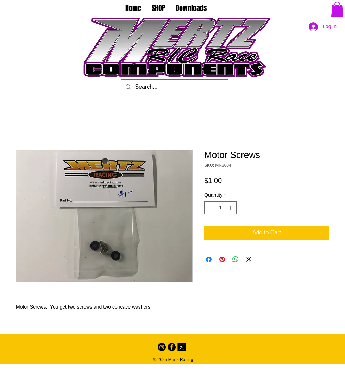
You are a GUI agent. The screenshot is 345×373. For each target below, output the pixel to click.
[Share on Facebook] (209, 259)
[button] (337, 9)
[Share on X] (249, 259)
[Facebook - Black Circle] (172, 347)
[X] (181, 347)
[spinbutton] (220, 208)
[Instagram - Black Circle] (162, 347)
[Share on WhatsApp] (235, 259)
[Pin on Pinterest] (222, 259)
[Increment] (231, 208)
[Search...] (174, 87)
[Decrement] (209, 208)
